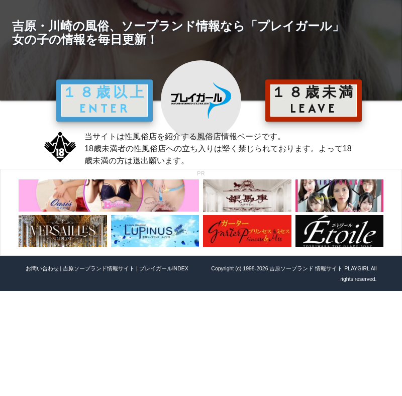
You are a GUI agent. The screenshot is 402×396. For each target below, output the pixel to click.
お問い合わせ (42, 268)
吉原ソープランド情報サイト (99, 268)
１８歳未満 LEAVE (313, 100)
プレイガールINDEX (163, 268)
